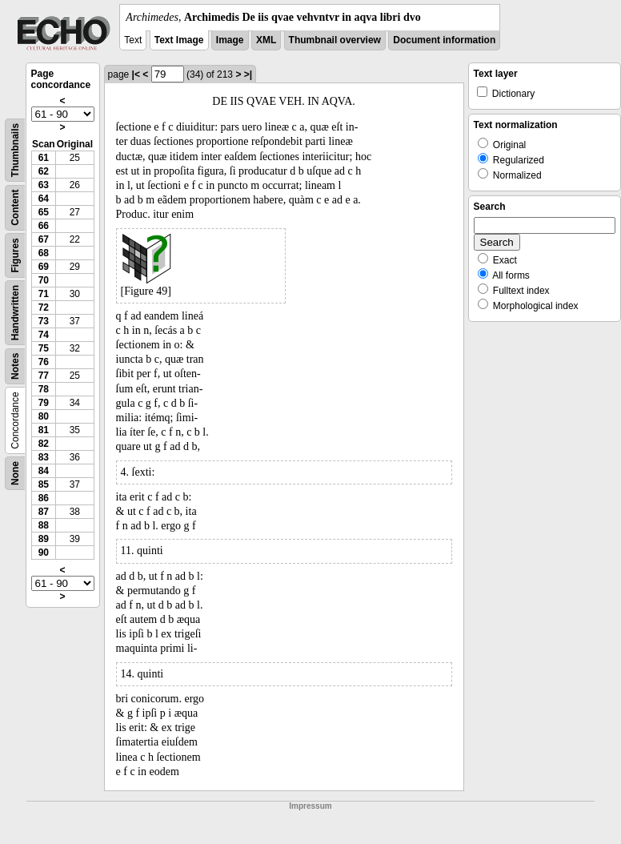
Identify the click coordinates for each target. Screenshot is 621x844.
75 (43, 348)
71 (43, 293)
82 (43, 443)
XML (266, 40)
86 (43, 498)
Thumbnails (15, 150)
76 (43, 362)
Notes (15, 366)
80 (43, 416)
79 (43, 402)
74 (43, 334)
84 (43, 470)
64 (43, 198)
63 (43, 185)
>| (248, 74)
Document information (444, 40)
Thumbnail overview (335, 40)
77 (43, 375)
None (15, 473)
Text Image (179, 40)
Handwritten (15, 312)
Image (230, 40)
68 (43, 253)
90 (43, 552)
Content (15, 208)
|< (136, 74)
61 (43, 157)
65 (43, 212)
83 (43, 457)
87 (43, 511)
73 (43, 321)
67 (43, 239)
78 (43, 389)
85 (43, 484)
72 (43, 307)
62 (43, 171)
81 (43, 430)
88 (43, 525)
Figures (15, 255)
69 (43, 266)
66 (43, 225)
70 (43, 280)
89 (43, 539)
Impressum (310, 806)
